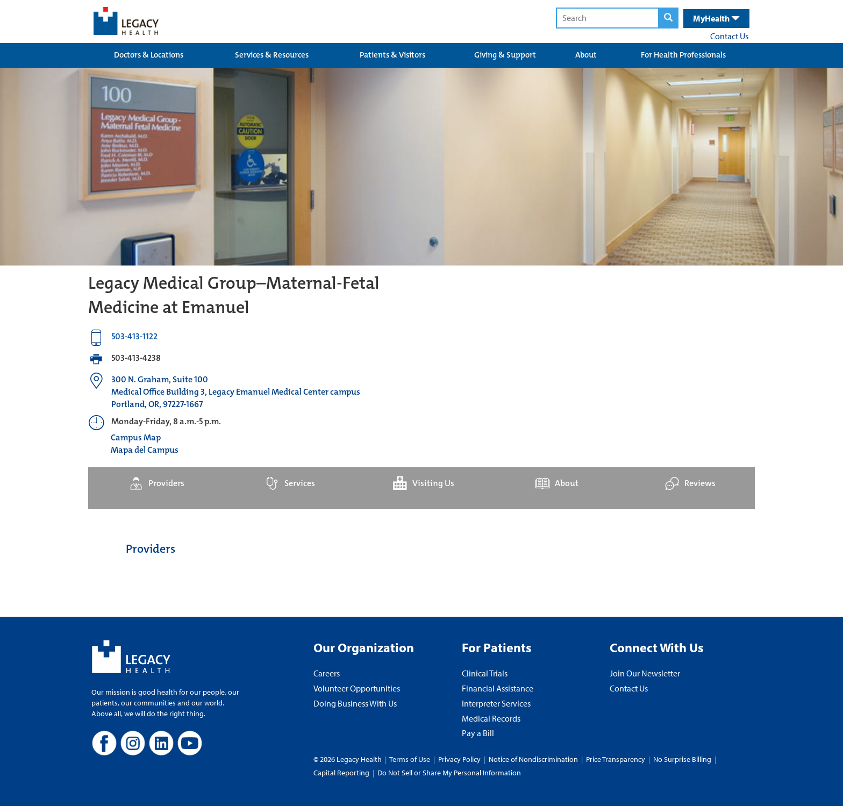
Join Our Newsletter (645, 673)
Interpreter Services (496, 703)
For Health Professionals (683, 54)
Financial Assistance (497, 688)
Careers (326, 673)
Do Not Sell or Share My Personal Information (449, 773)
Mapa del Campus (144, 449)
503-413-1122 (134, 336)
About (586, 54)
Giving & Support (505, 54)
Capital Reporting (341, 773)
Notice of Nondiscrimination (533, 759)
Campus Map (136, 437)
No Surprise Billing (682, 759)
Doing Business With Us (355, 703)
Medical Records (491, 718)
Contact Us (729, 36)
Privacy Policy (459, 759)
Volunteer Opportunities (356, 688)
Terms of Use (410, 759)
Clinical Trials (485, 673)
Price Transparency (615, 759)
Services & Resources (272, 54)
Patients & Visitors (392, 54)
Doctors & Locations (148, 54)
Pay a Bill (478, 732)
